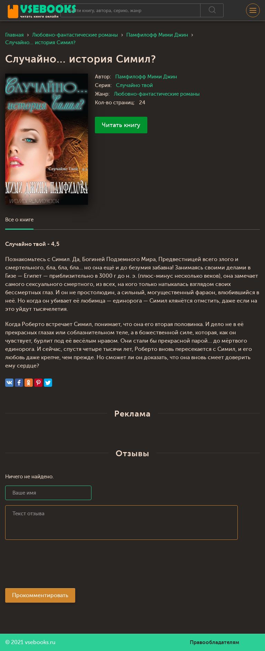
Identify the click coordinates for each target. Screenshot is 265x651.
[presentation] (57, 566)
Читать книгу (121, 125)
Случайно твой (134, 85)
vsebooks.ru (40, 642)
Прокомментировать (40, 595)
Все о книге (19, 220)
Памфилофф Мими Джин (146, 77)
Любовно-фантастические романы (157, 94)
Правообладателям (214, 642)
